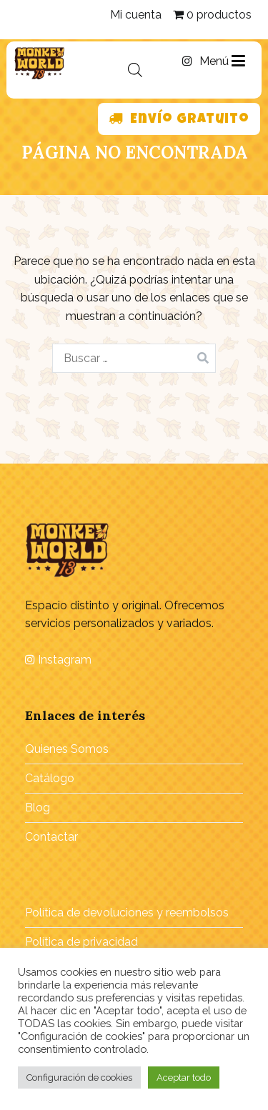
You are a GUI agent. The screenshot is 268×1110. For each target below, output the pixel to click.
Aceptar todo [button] (184, 1077)
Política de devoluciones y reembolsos (127, 912)
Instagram (58, 659)
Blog (37, 807)
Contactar (51, 837)
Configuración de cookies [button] (79, 1077)
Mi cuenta (136, 14)
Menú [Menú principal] (222, 61)
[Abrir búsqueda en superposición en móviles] (135, 70)
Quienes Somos (67, 749)
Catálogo (49, 778)
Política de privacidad (81, 942)
